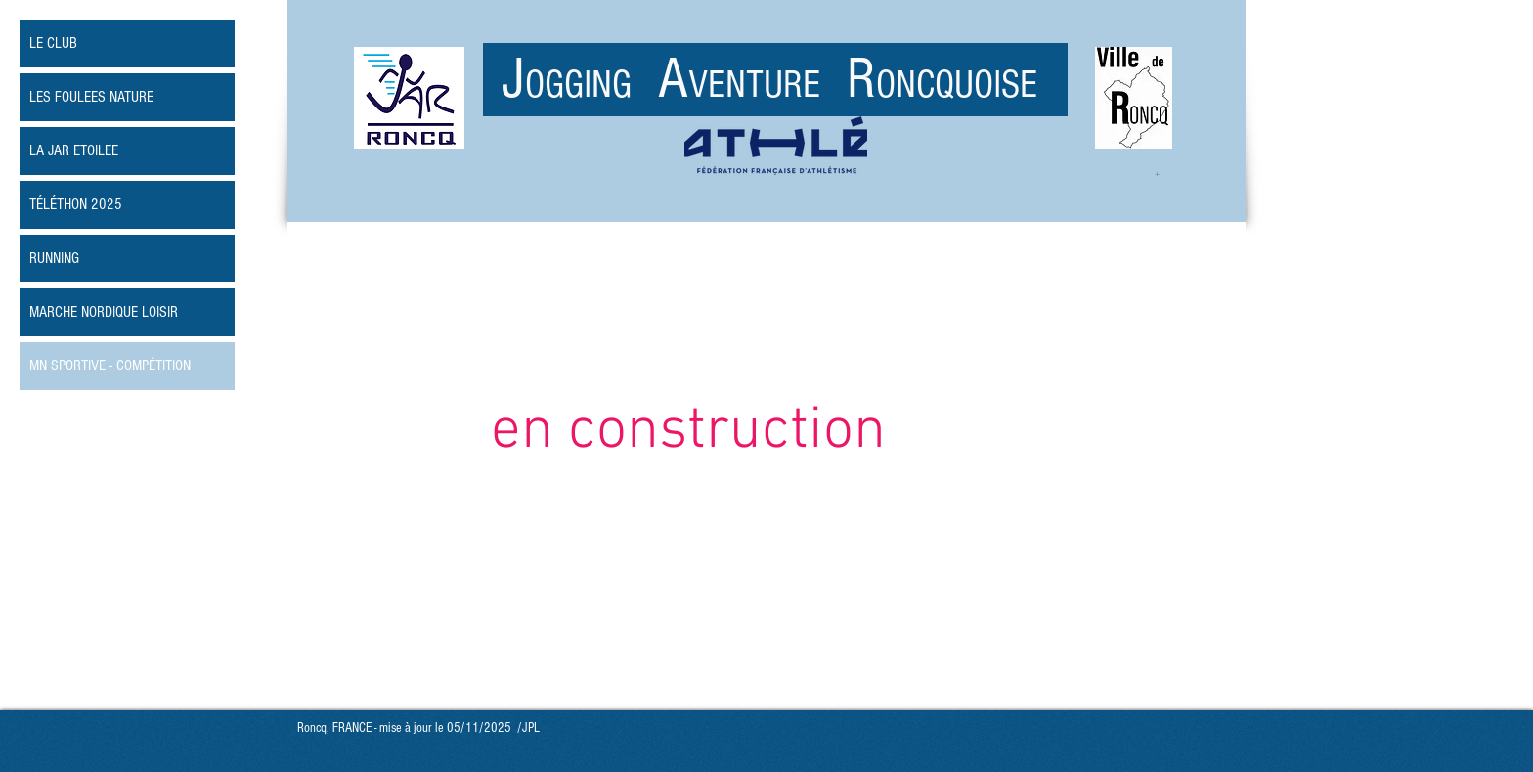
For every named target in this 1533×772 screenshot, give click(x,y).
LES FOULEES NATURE (91, 97)
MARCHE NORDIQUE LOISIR (103, 312)
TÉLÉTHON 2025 (75, 204)
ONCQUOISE (956, 85)
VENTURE (767, 85)
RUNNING (54, 258)
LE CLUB (53, 43)
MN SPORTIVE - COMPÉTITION (110, 365)
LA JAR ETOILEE (73, 150)
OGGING (591, 85)
